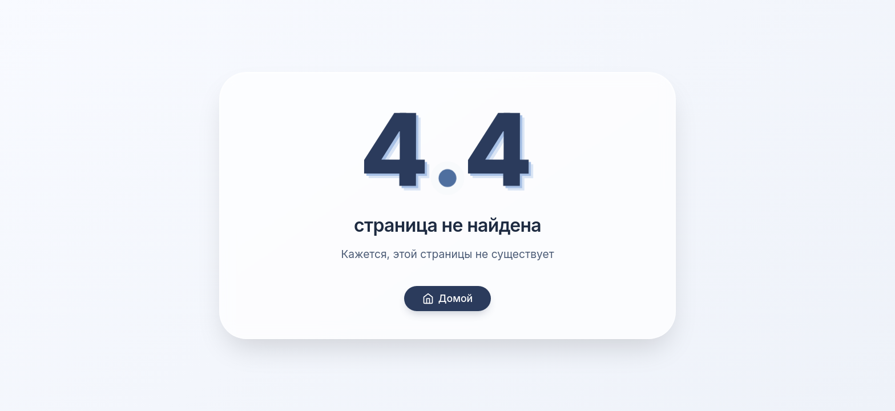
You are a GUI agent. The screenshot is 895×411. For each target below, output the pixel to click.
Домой (447, 298)
